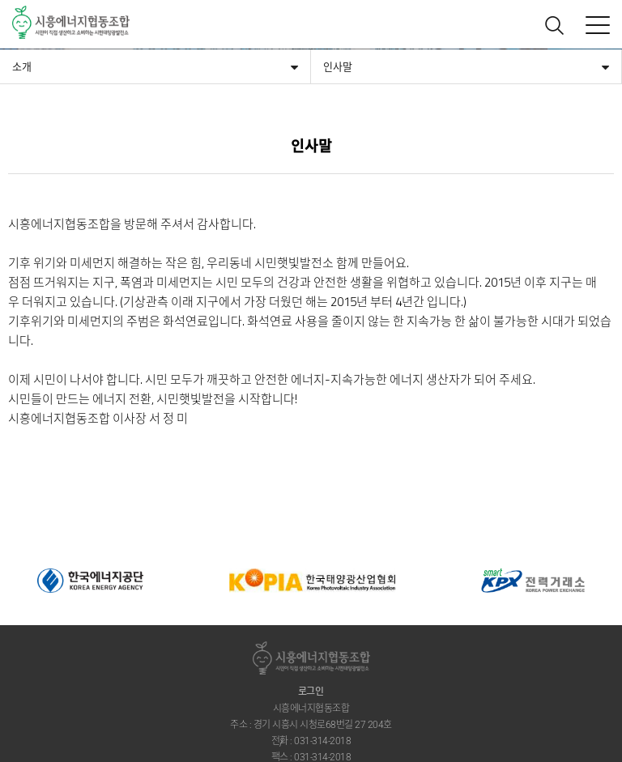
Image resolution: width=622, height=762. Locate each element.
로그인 (311, 691)
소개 (22, 67)
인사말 (337, 67)
